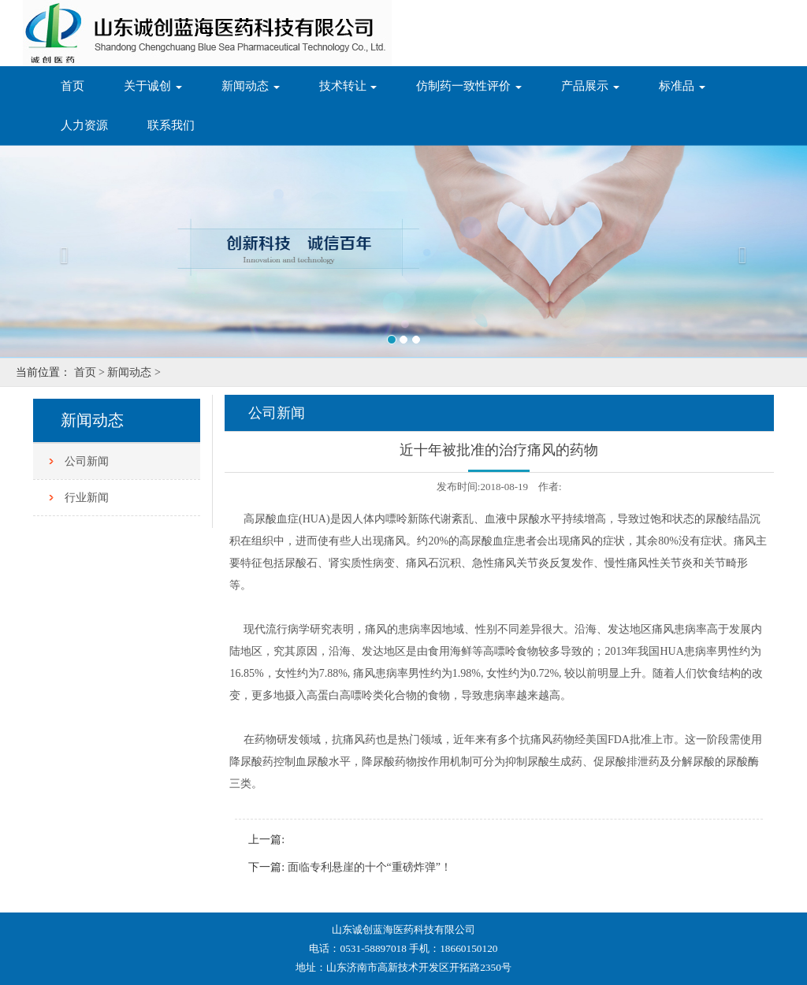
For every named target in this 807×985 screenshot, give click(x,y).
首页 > (89, 372)
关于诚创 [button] (153, 86)
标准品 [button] (682, 86)
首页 (82, 84)
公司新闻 (87, 461)
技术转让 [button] (348, 86)
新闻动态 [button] (250, 86)
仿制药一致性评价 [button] (469, 86)
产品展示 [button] (590, 86)
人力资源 (84, 125)
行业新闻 (87, 498)
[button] (60, 251)
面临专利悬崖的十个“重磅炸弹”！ (368, 867)
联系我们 (171, 125)
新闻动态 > (133, 372)
